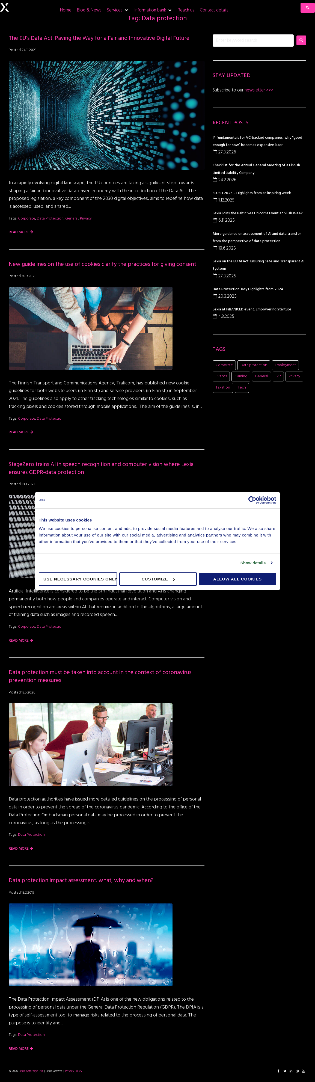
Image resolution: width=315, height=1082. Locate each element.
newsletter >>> (258, 90)
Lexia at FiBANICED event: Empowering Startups (252, 309)
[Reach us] (186, 10)
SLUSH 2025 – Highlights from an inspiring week (252, 193)
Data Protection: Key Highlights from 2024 (248, 289)
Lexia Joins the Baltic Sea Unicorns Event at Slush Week (258, 213)
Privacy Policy (73, 1071)
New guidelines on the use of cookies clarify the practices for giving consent (102, 264)
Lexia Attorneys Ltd (31, 1071)
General (71, 218)
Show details (253, 563)
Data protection (50, 218)
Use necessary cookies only (80, 579)
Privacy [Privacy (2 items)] (294, 376)
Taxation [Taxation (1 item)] (223, 387)
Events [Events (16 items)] (221, 376)
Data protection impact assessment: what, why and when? (81, 880)
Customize (158, 579)
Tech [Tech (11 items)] (242, 387)
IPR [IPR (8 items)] (278, 376)
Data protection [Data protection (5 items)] (253, 365)
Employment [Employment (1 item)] (285, 365)
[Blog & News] (89, 10)
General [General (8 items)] (261, 376)
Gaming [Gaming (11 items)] (240, 376)
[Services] (118, 10)
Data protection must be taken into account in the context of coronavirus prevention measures (100, 676)
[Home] (65, 10)
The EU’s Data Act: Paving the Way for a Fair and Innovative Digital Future (100, 38)
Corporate (26, 218)
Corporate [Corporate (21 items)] (224, 365)
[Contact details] (214, 10)
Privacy (86, 218)
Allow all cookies (237, 579)
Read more (19, 232)
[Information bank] (153, 10)
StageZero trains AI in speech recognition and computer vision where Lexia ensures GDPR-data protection (101, 468)
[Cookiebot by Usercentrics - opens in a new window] (252, 500)
